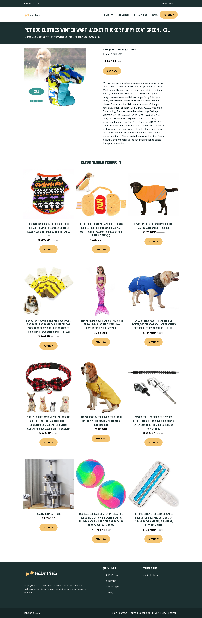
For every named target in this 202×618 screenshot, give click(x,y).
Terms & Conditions (139, 612)
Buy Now (112, 70)
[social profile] (38, 3)
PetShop (109, 14)
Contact (123, 612)
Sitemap (172, 612)
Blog (155, 14)
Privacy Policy (159, 612)
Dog (119, 49)
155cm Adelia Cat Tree (48, 513)
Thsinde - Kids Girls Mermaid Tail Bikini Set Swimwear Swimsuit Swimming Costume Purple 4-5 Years (101, 324)
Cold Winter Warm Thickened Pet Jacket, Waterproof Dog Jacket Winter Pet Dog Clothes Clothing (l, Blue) (153, 324)
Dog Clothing (129, 49)
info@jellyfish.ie (168, 3)
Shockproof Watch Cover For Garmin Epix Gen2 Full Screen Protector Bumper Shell (101, 420)
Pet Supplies (140, 14)
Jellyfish (123, 14)
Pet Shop (169, 14)
